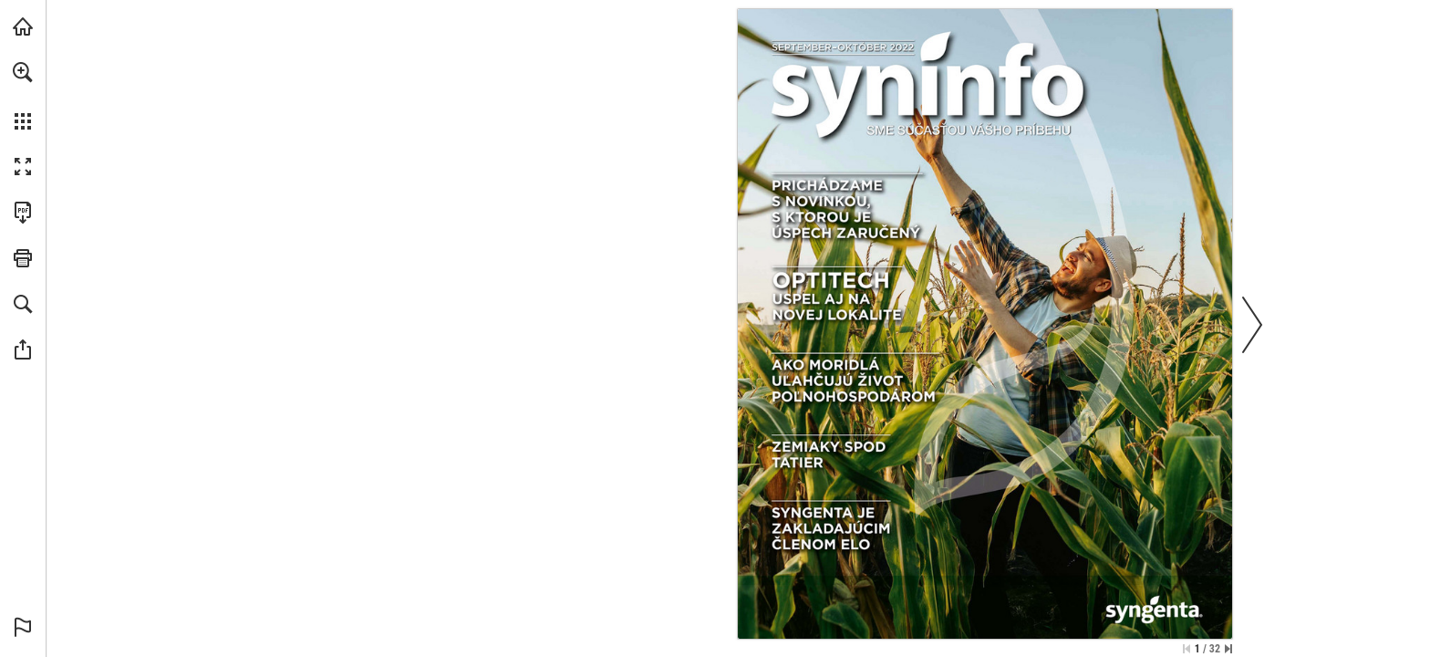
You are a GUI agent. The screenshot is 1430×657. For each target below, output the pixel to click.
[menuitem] (23, 96)
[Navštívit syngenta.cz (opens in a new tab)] (23, 26)
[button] (23, 72)
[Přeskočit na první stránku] (1186, 648)
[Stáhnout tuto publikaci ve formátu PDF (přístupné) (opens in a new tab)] (23, 212)
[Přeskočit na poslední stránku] (1228, 648)
